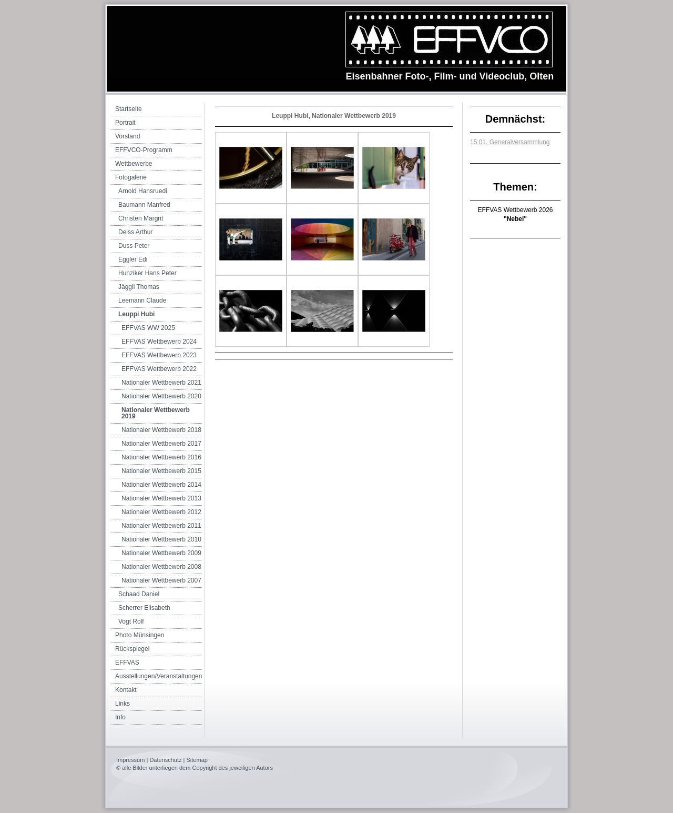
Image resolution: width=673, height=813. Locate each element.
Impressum (130, 760)
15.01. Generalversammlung (509, 142)
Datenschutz (165, 760)
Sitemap (197, 760)
